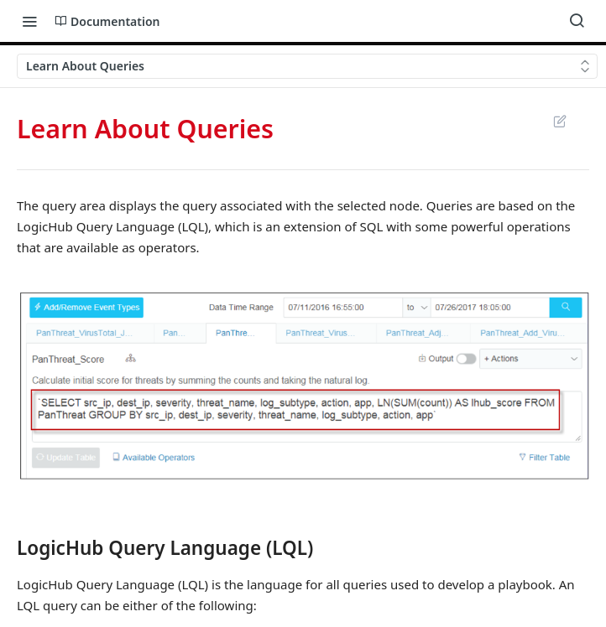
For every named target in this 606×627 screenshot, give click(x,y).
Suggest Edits (559, 120)
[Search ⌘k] (576, 21)
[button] (303, 385)
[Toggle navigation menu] (29, 21)
